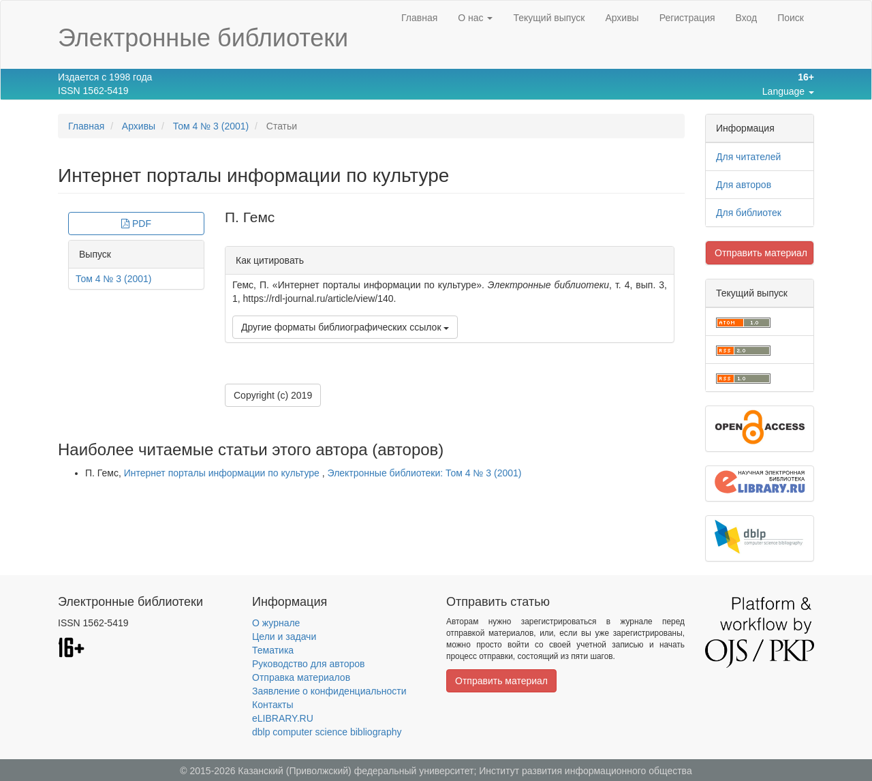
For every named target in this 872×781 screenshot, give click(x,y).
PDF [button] (136, 223)
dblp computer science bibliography (326, 731)
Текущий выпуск (549, 17)
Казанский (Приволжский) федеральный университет (355, 770)
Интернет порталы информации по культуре (223, 473)
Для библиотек (748, 212)
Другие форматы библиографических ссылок (345, 327)
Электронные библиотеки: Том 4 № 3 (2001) (425, 473)
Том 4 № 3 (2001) (211, 126)
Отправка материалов (301, 677)
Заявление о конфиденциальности (329, 691)
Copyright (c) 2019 (273, 395)
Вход (747, 17)
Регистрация (687, 17)
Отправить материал (761, 252)
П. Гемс (250, 217)
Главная (419, 17)
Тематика (273, 650)
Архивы (621, 17)
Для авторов (743, 184)
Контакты (272, 704)
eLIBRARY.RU (282, 718)
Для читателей (748, 156)
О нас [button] (475, 17)
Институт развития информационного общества (585, 770)
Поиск (790, 17)
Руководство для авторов (308, 663)
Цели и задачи (284, 636)
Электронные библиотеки (203, 38)
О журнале (276, 622)
